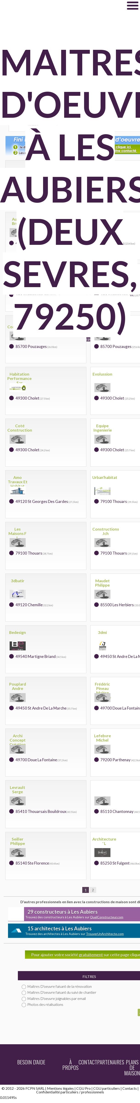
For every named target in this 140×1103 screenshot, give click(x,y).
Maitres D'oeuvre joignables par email (54, 998)
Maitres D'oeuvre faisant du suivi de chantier (59, 992)
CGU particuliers (106, 1088)
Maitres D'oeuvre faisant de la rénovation (57, 986)
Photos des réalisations (42, 1004)
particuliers (69, 1092)
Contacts (129, 1088)
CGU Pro (83, 1088)
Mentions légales (60, 1088)
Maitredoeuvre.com (56, 5)
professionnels (92, 1092)
